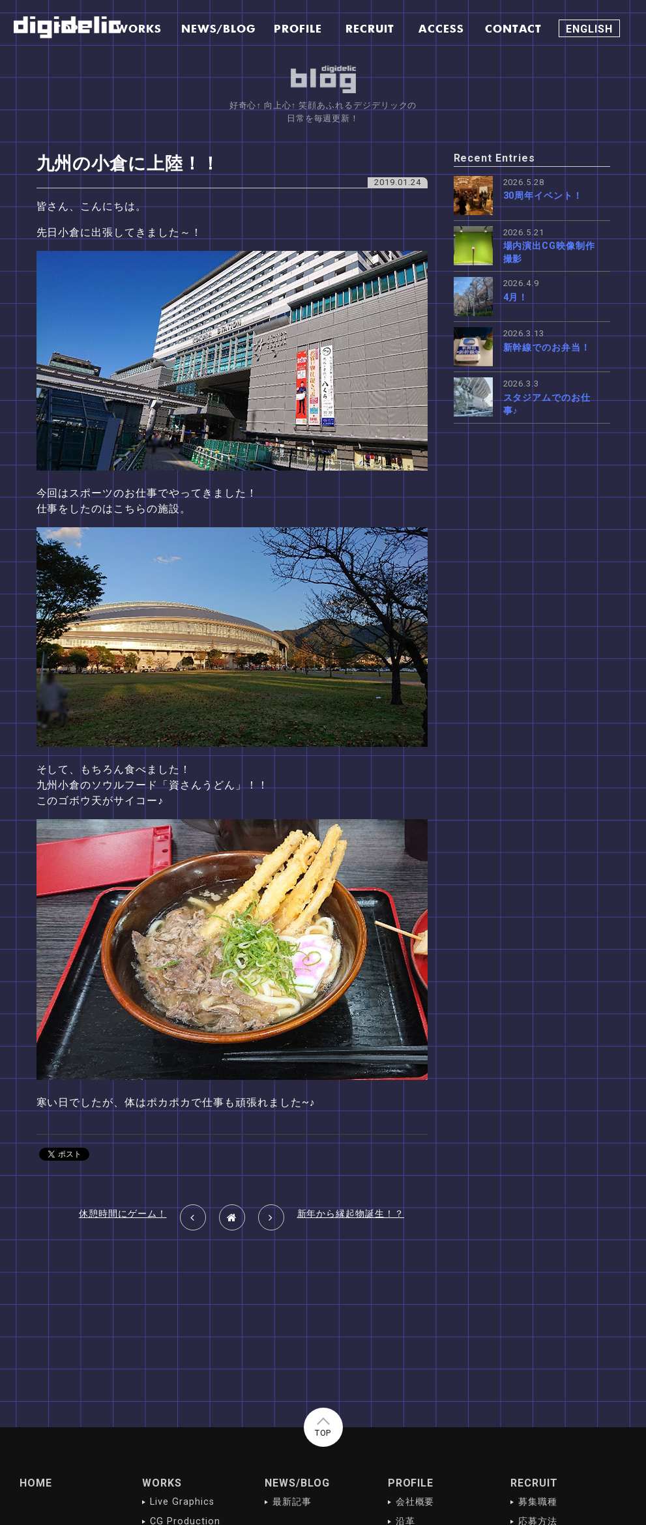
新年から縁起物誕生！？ (351, 1213)
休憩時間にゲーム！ (123, 1213)
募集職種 (537, 1501)
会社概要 (415, 1501)
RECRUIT (534, 1483)
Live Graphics (182, 1501)
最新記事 (292, 1501)
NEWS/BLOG (297, 1483)
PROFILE (411, 1483)
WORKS (162, 1483)
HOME (36, 1483)
